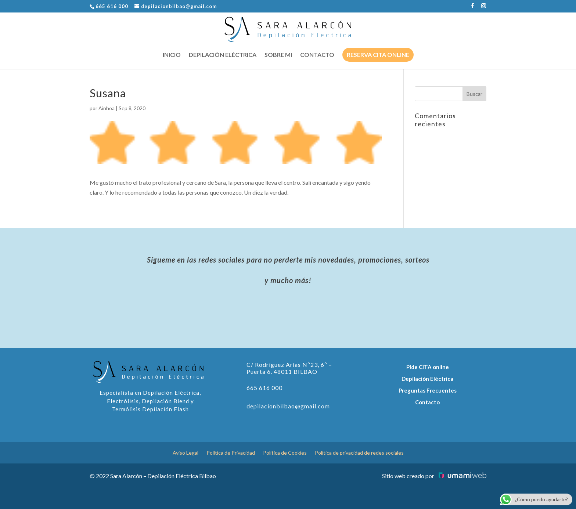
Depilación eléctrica (222, 55)
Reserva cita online (378, 54)
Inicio (172, 55)
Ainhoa (106, 108)
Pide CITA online (427, 367)
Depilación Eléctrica (427, 378)
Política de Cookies (285, 453)
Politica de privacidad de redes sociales (359, 453)
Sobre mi (278, 55)
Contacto (317, 55)
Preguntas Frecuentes (428, 390)
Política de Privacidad (230, 453)
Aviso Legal (185, 453)
